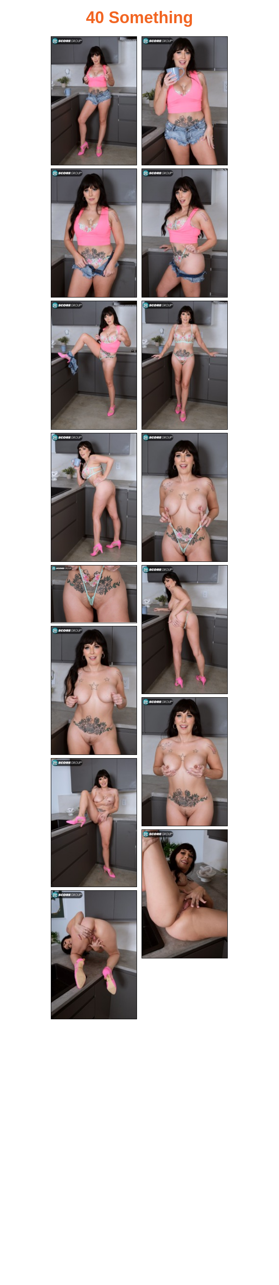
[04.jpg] (185, 233)
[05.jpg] (94, 365)
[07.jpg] (94, 497)
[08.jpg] (185, 497)
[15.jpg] (94, 954)
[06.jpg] (185, 365)
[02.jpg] (185, 100)
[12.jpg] (185, 761)
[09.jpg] (94, 594)
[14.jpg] (185, 893)
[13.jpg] (94, 822)
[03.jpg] (94, 233)
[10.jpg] (185, 629)
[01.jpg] (94, 100)
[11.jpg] (94, 690)
